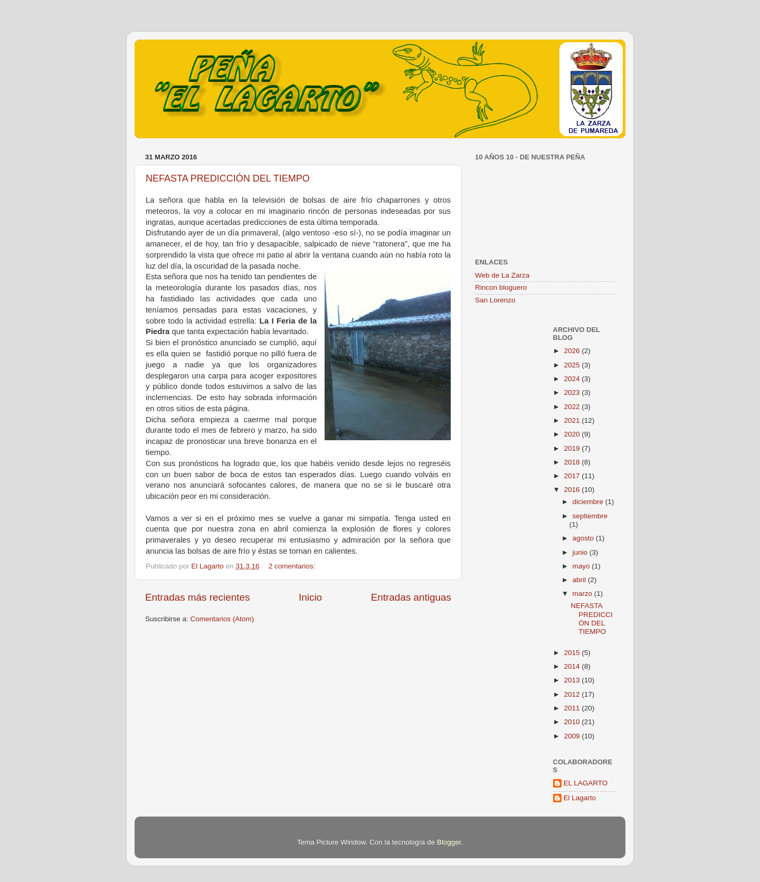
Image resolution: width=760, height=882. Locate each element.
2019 (573, 448)
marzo (583, 594)
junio (581, 552)
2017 (573, 476)
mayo (582, 566)
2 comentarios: (293, 566)
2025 (573, 365)
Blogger (449, 842)
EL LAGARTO (586, 783)
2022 (573, 407)
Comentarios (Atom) (222, 619)
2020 (573, 434)
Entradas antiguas (411, 597)
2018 (573, 462)
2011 (573, 708)
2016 (573, 490)
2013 (573, 680)
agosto (584, 538)
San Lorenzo (495, 300)
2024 (573, 379)
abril (580, 580)
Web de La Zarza (502, 275)
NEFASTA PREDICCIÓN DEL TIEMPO (228, 178)
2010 (573, 722)
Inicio (310, 597)
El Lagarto (580, 798)
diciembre (589, 502)
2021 (573, 420)
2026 (573, 351)
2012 (573, 694)
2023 (573, 392)
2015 (573, 653)
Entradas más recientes (197, 597)
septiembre (590, 516)
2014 (573, 666)
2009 (573, 736)
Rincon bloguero (501, 287)
